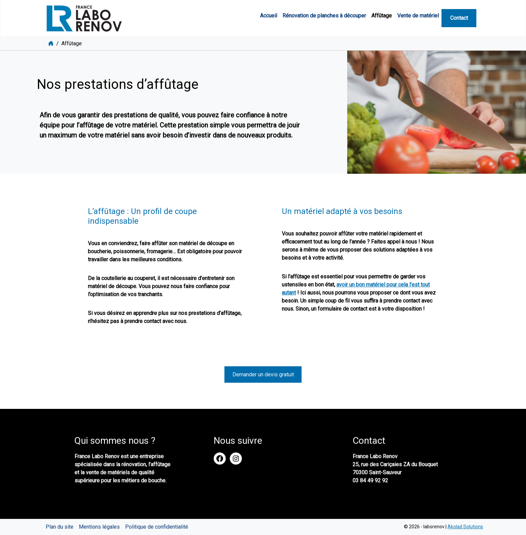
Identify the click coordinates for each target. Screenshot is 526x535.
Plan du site (59, 527)
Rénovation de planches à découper (324, 15)
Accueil (268, 15)
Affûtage (381, 15)
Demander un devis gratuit (263, 374)
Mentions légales (99, 527)
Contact (459, 18)
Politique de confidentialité (156, 527)
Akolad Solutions (465, 526)
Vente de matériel (418, 15)
